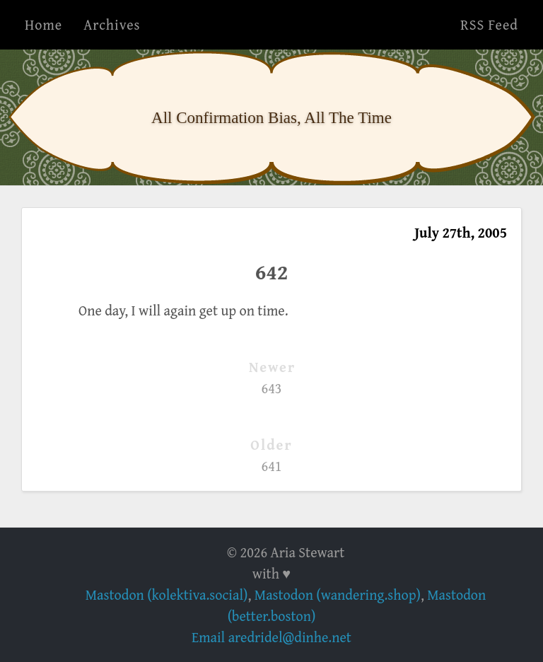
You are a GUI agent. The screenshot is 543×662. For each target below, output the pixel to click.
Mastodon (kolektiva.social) (167, 594)
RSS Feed (489, 24)
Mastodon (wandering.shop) (338, 594)
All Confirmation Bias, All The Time (271, 117)
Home (43, 24)
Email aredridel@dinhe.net (271, 637)
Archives (111, 24)
